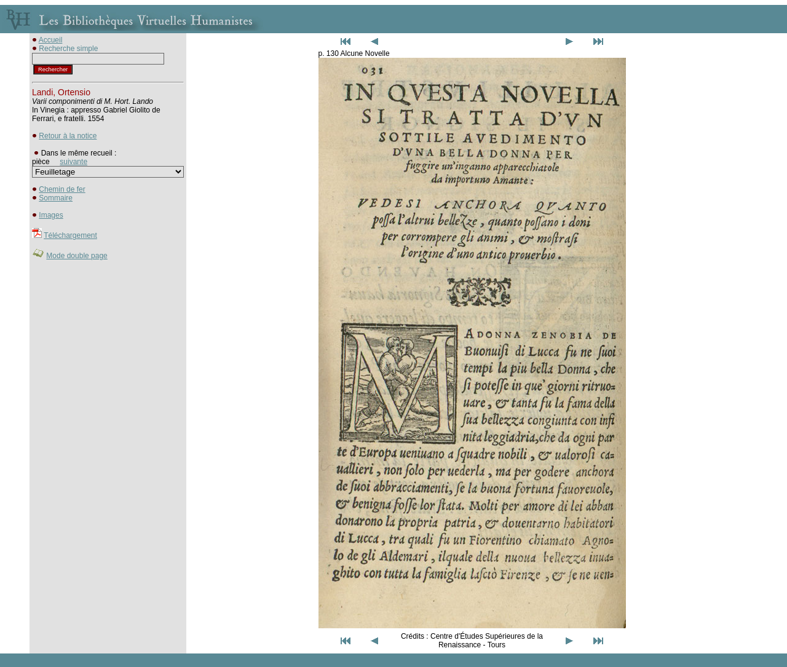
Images (51, 215)
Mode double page (76, 255)
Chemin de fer (62, 189)
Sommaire (56, 198)
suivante (73, 161)
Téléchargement (70, 235)
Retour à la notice (68, 136)
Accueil (51, 40)
